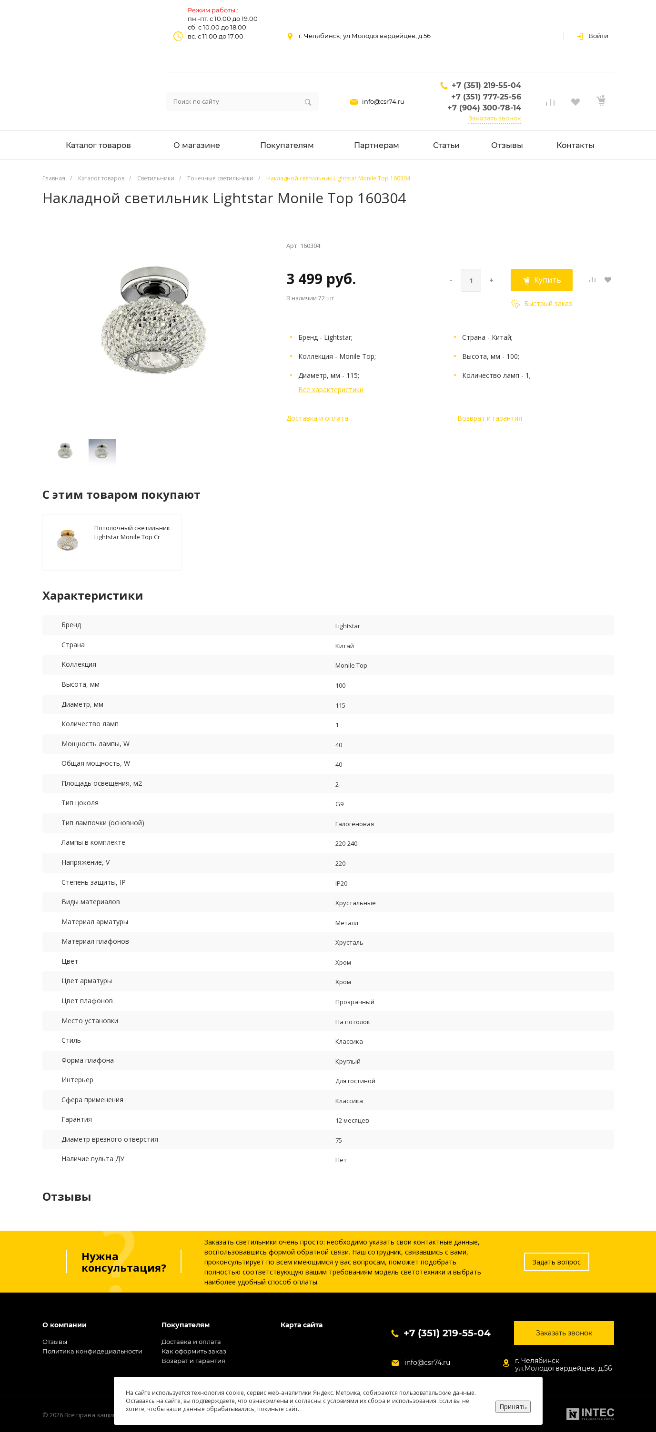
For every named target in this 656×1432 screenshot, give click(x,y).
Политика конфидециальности (92, 1351)
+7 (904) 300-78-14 (484, 107)
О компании (64, 1325)
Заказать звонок (494, 118)
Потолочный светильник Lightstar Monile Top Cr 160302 (132, 531)
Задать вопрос (557, 1261)
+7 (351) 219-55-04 (486, 85)
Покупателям (185, 1325)
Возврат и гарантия (489, 418)
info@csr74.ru (383, 101)
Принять (513, 1406)
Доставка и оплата (317, 418)
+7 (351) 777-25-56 (486, 96)
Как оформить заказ (193, 1351)
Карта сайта (302, 1325)
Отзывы (54, 1341)
